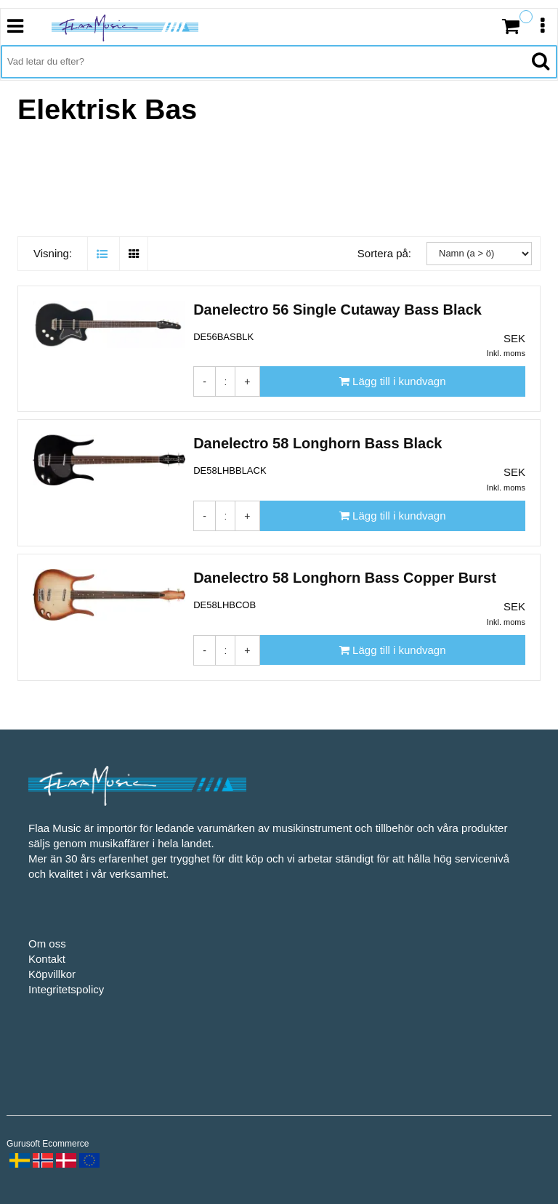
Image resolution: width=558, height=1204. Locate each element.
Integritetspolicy (66, 989)
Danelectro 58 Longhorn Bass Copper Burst (344, 578)
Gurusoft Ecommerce (48, 1144)
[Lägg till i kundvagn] (392, 381)
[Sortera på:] (479, 253)
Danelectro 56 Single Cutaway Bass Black (337, 310)
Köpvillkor (52, 974)
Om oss (47, 943)
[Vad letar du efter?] (262, 62)
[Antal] (225, 381)
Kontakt (46, 959)
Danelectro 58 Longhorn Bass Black (317, 443)
